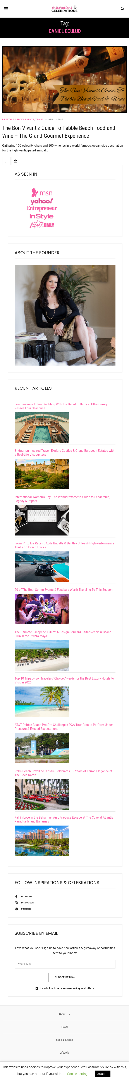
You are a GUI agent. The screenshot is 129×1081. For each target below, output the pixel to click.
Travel (39, 119)
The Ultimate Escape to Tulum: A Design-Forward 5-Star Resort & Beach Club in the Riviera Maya (63, 634)
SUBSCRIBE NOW (65, 977)
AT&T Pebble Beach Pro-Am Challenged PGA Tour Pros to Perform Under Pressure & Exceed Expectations (64, 726)
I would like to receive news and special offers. (67, 988)
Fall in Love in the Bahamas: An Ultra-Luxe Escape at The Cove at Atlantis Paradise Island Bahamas (64, 819)
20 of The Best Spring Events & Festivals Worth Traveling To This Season (63, 589)
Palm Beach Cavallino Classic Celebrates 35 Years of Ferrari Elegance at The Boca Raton (63, 773)
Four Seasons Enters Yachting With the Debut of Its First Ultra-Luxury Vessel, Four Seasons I (61, 406)
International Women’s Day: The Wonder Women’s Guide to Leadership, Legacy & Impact (62, 499)
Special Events (24, 119)
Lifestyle (8, 119)
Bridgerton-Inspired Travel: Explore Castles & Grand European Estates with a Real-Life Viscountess (65, 452)
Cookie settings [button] (78, 1074)
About (64, 1014)
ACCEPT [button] (102, 1074)
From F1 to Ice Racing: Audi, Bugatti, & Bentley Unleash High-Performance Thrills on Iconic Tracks (64, 545)
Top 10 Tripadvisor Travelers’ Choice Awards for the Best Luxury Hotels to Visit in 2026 (64, 680)
